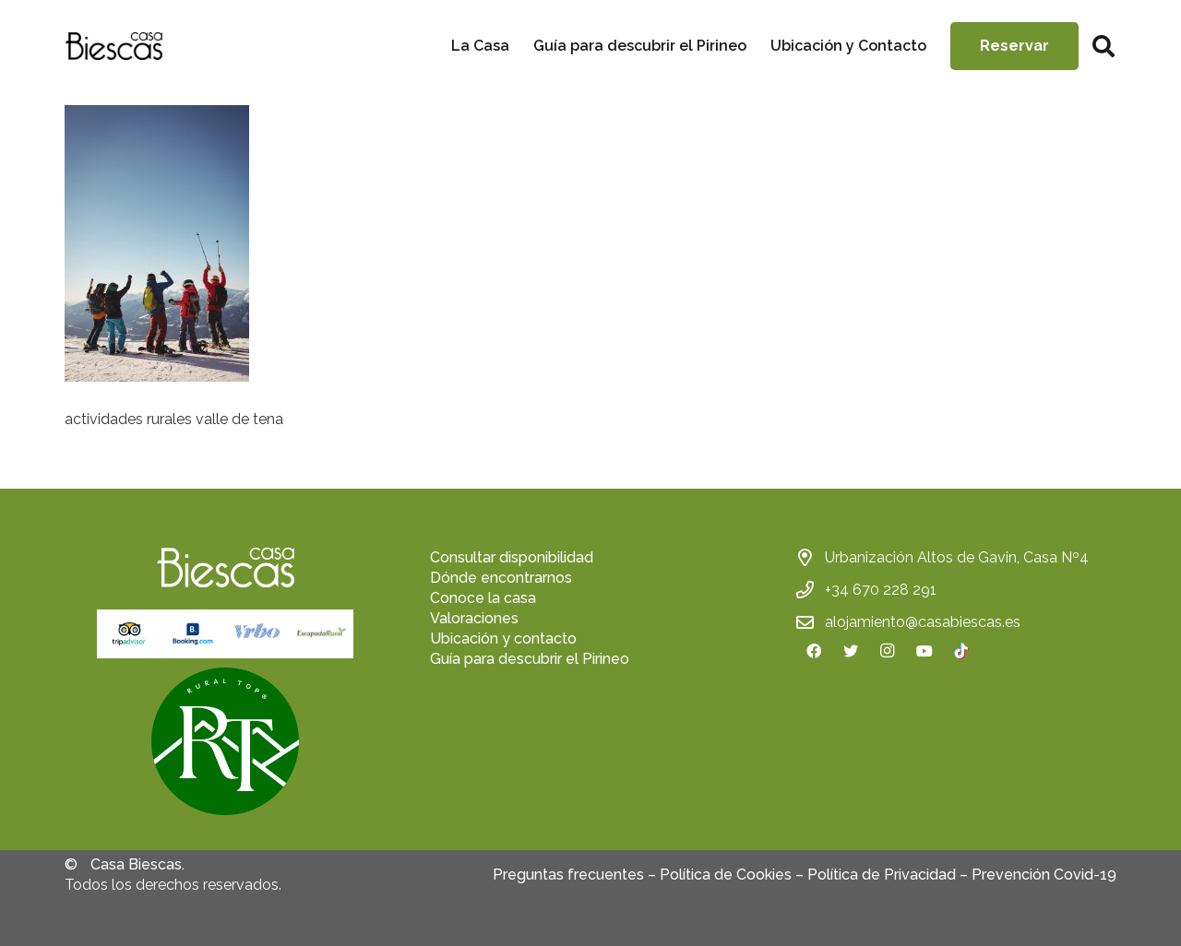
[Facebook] (813, 651)
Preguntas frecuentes (568, 874)
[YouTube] (924, 651)
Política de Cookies (726, 874)
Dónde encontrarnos (501, 577)
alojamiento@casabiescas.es (922, 622)
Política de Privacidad (881, 874)
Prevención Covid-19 (1044, 874)
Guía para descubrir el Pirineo (529, 659)
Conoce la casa (483, 598)
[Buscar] (1103, 46)
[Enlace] (113, 46)
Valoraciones (474, 618)
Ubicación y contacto (503, 638)
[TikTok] (961, 651)
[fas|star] (225, 744)
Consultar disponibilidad (511, 557)
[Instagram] (887, 651)
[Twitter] (850, 651)
